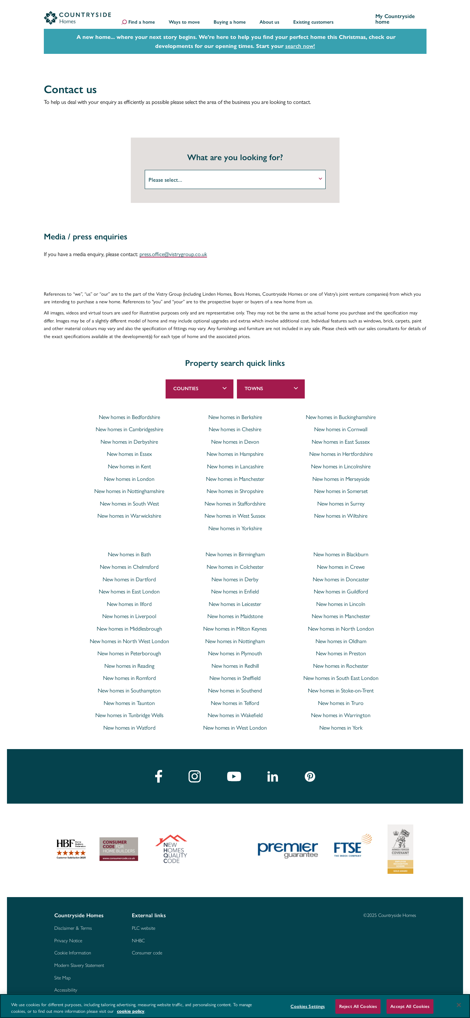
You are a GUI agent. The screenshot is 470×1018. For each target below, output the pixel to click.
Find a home (141, 22)
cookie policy (130, 1011)
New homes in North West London (129, 639)
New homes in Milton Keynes (235, 626)
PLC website (143, 925)
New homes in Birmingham (235, 552)
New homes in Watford (129, 725)
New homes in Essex (129, 451)
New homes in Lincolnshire (341, 464)
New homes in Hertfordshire (341, 451)
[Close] (459, 1005)
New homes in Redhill (235, 663)
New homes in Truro (341, 701)
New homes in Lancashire (235, 464)
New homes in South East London (341, 676)
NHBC (138, 938)
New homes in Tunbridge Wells (129, 713)
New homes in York (341, 725)
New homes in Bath (129, 552)
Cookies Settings (307, 1006)
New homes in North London (341, 626)
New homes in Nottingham (235, 639)
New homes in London (129, 476)
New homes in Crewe (341, 564)
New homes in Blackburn (340, 552)
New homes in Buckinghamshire (341, 415)
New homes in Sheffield (235, 676)
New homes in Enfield (235, 589)
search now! (300, 46)
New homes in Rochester (340, 663)
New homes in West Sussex (235, 513)
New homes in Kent (129, 464)
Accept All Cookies (409, 1006)
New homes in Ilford (129, 602)
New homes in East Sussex (341, 439)
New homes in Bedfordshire (129, 415)
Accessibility (65, 987)
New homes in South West (129, 501)
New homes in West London (235, 725)
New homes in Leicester (235, 602)
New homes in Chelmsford (129, 564)
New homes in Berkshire (235, 415)
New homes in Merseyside (340, 476)
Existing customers (313, 22)
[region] (235, 1006)
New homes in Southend (235, 688)
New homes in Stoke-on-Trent (341, 688)
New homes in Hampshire (235, 451)
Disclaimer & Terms (73, 925)
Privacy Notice (68, 938)
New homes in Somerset (341, 489)
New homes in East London (129, 589)
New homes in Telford (235, 701)
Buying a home (230, 22)
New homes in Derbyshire (129, 439)
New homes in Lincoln (340, 602)
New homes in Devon (235, 439)
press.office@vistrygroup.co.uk (173, 252)
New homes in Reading (129, 663)
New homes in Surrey (341, 501)
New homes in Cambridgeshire (129, 427)
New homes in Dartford (129, 577)
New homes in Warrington (341, 713)
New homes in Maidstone (235, 614)
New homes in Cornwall (340, 427)
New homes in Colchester (235, 564)
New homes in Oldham (341, 639)
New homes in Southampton (129, 688)
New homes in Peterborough (129, 651)
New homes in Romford (129, 676)
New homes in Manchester (235, 476)
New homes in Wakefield (235, 713)
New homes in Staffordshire (235, 501)
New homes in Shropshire (235, 489)
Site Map (62, 975)
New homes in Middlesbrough (129, 626)
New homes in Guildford (341, 589)
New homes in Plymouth (235, 651)
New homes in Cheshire (235, 427)
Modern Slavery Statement (79, 962)
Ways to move (184, 22)
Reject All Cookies (358, 1006)
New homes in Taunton (129, 701)
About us (269, 22)
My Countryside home (395, 19)
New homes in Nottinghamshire (129, 489)
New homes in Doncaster (341, 577)
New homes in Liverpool (129, 614)
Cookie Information (72, 950)
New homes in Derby (235, 577)
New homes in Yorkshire (235, 526)
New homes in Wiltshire (340, 513)
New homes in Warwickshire (129, 513)
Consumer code (147, 950)
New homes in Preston (341, 651)
